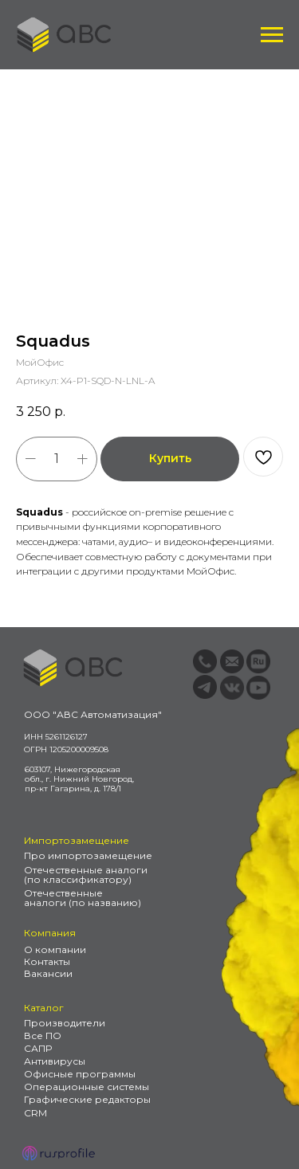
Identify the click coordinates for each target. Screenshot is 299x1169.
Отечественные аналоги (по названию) (82, 897)
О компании (55, 949)
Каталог (44, 1008)
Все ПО (42, 1036)
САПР (38, 1048)
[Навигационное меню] (272, 35)
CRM (35, 1113)
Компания (50, 933)
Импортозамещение (76, 840)
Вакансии (48, 973)
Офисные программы (80, 1074)
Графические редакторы (87, 1099)
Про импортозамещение (88, 855)
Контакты (47, 961)
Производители (64, 1023)
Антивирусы (54, 1061)
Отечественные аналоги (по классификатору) (86, 874)
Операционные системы (86, 1087)
